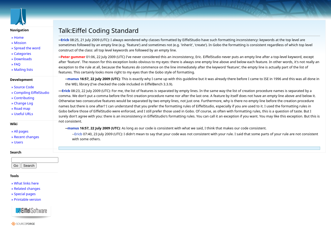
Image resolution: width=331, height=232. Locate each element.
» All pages (19, 131)
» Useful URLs (22, 113)
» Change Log (22, 103)
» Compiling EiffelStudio (30, 92)
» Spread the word (25, 48)
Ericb (65, 39)
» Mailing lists (22, 69)
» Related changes (25, 188)
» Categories (21, 53)
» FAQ (15, 64)
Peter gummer (73, 56)
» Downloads (21, 58)
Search (15, 152)
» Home (17, 37)
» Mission (18, 42)
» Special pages (23, 193)
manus (73, 78)
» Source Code (22, 87)
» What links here (25, 183)
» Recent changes (25, 136)
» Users (17, 142)
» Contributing (22, 97)
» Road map (20, 108)
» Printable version (26, 199)
